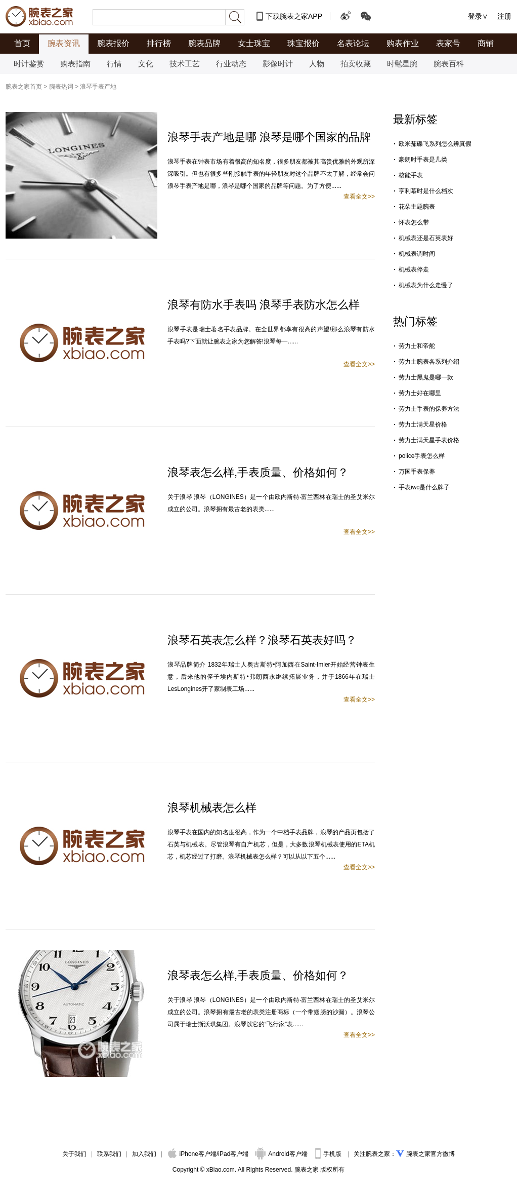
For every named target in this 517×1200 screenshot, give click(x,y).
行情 (114, 63)
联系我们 (109, 1153)
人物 (316, 63)
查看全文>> (359, 196)
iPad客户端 (233, 1153)
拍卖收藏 (355, 63)
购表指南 (75, 63)
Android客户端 (282, 1153)
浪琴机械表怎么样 (211, 807)
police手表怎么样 (422, 455)
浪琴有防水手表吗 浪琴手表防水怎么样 (263, 304)
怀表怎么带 (414, 222)
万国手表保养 (417, 471)
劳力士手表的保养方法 (429, 408)
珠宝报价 (303, 43)
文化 (145, 63)
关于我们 (74, 1153)
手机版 (329, 1153)
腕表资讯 (64, 43)
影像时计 (278, 63)
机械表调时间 (417, 253)
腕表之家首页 (24, 86)
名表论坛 (353, 43)
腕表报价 (113, 43)
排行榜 (159, 43)
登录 (475, 16)
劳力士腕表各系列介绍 (429, 361)
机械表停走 (414, 269)
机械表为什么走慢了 (426, 285)
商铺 (486, 43)
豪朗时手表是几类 (423, 159)
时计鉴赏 (29, 63)
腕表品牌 (204, 43)
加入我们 (144, 1153)
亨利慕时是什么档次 (426, 191)
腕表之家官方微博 (430, 1153)
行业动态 (231, 63)
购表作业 (402, 43)
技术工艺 (184, 63)
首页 (22, 43)
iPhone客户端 (192, 1153)
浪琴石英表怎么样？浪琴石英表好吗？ (262, 640)
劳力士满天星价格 (423, 424)
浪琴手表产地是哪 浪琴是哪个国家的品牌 (269, 137)
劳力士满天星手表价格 (429, 440)
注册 (504, 16)
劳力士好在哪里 (420, 393)
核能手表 (411, 175)
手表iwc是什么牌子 (424, 487)
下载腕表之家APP (294, 16)
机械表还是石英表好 (426, 238)
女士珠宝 (254, 43)
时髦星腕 (402, 63)
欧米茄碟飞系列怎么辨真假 (435, 143)
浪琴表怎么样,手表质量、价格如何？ (258, 472)
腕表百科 (449, 63)
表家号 (448, 43)
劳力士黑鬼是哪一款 (426, 377)
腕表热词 (61, 86)
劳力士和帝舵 (417, 346)
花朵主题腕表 (417, 206)
